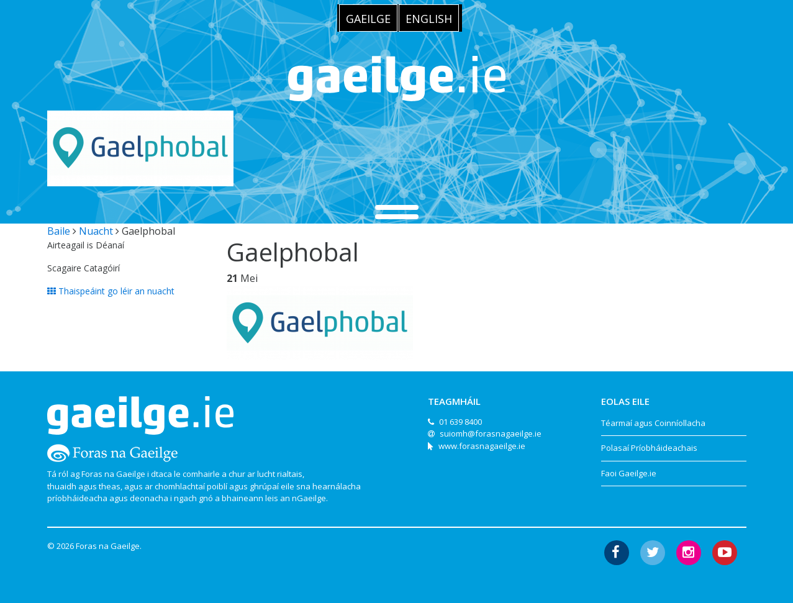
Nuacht (96, 231)
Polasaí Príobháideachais (649, 447)
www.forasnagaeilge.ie (481, 445)
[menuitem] (368, 18)
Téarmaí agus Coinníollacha (653, 422)
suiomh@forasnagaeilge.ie (491, 433)
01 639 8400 (460, 421)
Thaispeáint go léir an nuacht (110, 291)
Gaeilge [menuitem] (368, 18)
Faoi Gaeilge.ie (628, 473)
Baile (58, 231)
